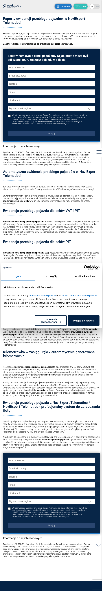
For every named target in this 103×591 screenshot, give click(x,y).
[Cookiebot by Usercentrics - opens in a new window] (86, 267)
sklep (82, 6)
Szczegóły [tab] (51, 276)
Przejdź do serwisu (83, 320)
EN (97, 6)
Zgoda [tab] (18, 276)
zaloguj (65, 6)
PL (92, 6)
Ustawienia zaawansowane (51, 320)
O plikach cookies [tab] (85, 276)
